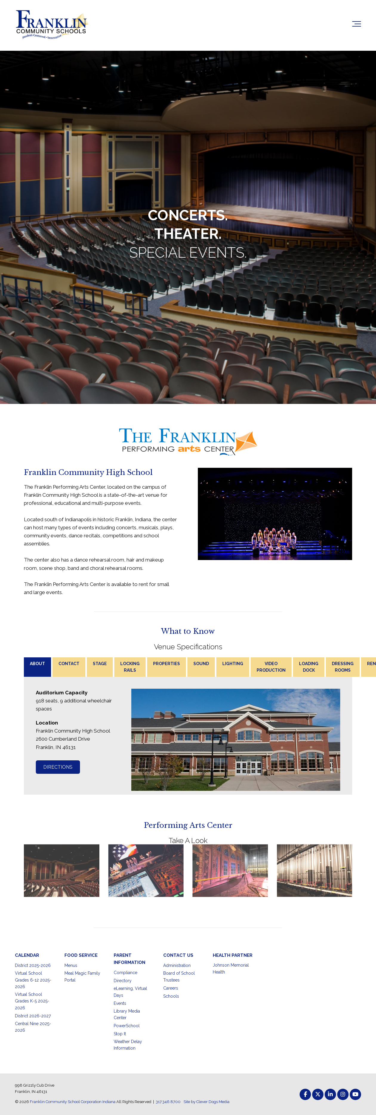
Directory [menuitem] (123, 980)
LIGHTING (232, 663)
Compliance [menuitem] (125, 972)
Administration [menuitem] (177, 965)
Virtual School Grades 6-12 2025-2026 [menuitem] (33, 980)
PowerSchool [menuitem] (127, 1025)
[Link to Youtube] (355, 1094)
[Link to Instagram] (343, 1094)
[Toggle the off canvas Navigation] (356, 25)
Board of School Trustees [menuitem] (179, 976)
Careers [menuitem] (170, 988)
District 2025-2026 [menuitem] (33, 965)
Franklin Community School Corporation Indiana (72, 1101)
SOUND (201, 663)
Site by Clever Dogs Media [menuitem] (206, 1101)
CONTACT (68, 663)
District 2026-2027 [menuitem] (33, 1016)
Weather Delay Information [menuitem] (128, 1045)
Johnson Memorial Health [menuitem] (231, 968)
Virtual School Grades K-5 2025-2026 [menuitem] (32, 1001)
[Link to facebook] (305, 1094)
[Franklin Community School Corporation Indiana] (52, 25)
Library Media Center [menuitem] (127, 1014)
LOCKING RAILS (130, 667)
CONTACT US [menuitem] (178, 955)
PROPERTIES (166, 663)
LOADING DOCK (308, 667)
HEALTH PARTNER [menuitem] (232, 955)
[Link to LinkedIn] (330, 1094)
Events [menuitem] (120, 1003)
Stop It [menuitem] (120, 1033)
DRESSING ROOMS (343, 667)
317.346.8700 (168, 1101)
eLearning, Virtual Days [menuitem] (130, 991)
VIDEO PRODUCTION (271, 667)
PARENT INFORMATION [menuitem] (129, 959)
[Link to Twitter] (317, 1094)
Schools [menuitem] (171, 996)
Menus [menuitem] (70, 965)
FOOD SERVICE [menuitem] (81, 955)
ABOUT (37, 663)
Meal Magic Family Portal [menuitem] (82, 976)
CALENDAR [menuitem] (27, 955)
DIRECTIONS (58, 767)
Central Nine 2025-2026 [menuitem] (33, 1027)
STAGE (100, 663)
